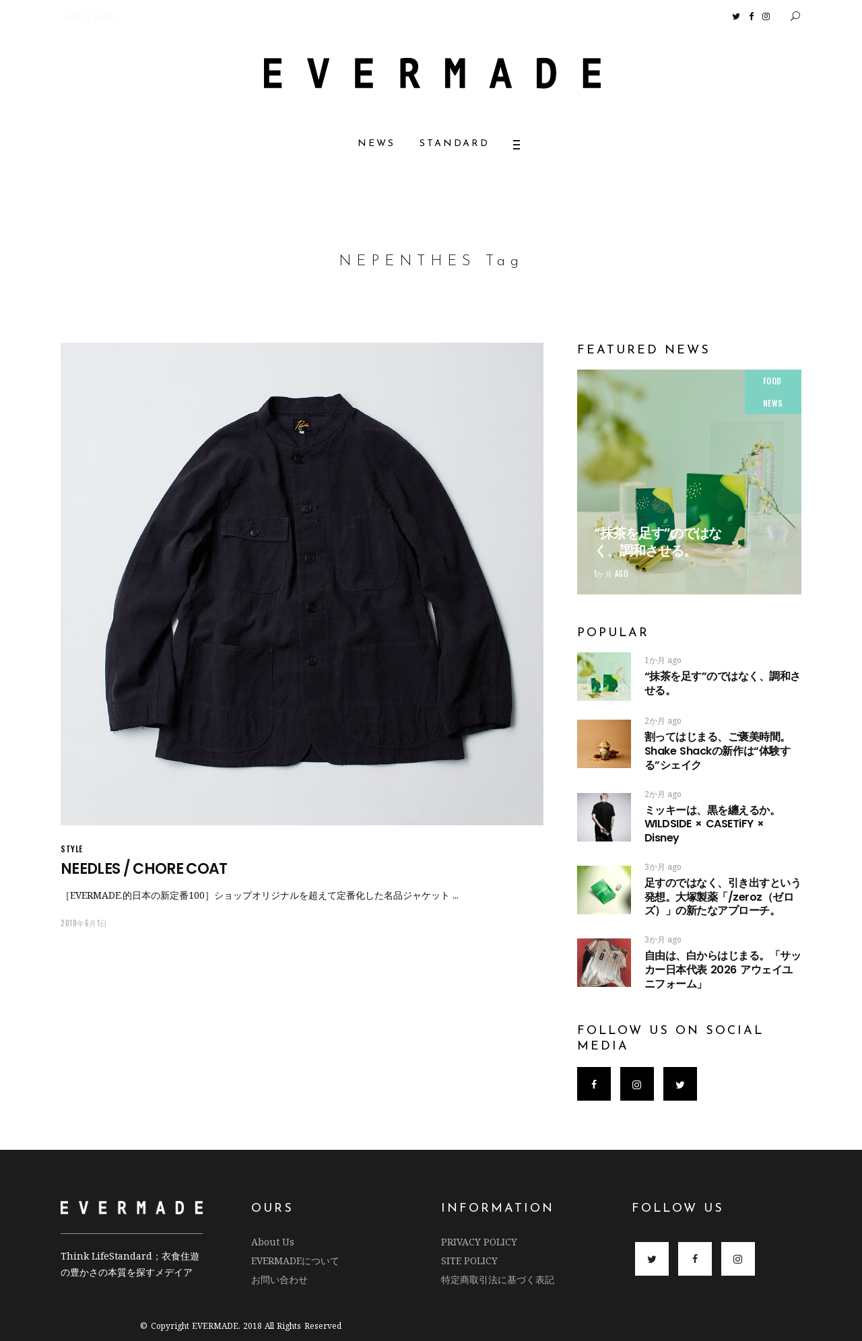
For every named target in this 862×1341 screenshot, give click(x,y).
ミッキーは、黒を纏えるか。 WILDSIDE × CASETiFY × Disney (712, 824)
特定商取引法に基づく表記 (497, 1279)
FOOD (772, 380)
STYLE (72, 848)
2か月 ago (663, 720)
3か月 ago (663, 866)
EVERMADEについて (295, 1260)
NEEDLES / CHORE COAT (144, 868)
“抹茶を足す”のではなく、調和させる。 (657, 542)
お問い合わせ (279, 1279)
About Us (272, 1241)
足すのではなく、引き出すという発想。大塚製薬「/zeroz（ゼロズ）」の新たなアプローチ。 (722, 897)
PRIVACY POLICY (479, 1241)
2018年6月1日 (84, 923)
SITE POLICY (469, 1260)
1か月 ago (611, 573)
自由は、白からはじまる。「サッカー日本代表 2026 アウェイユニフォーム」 (722, 970)
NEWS (773, 403)
